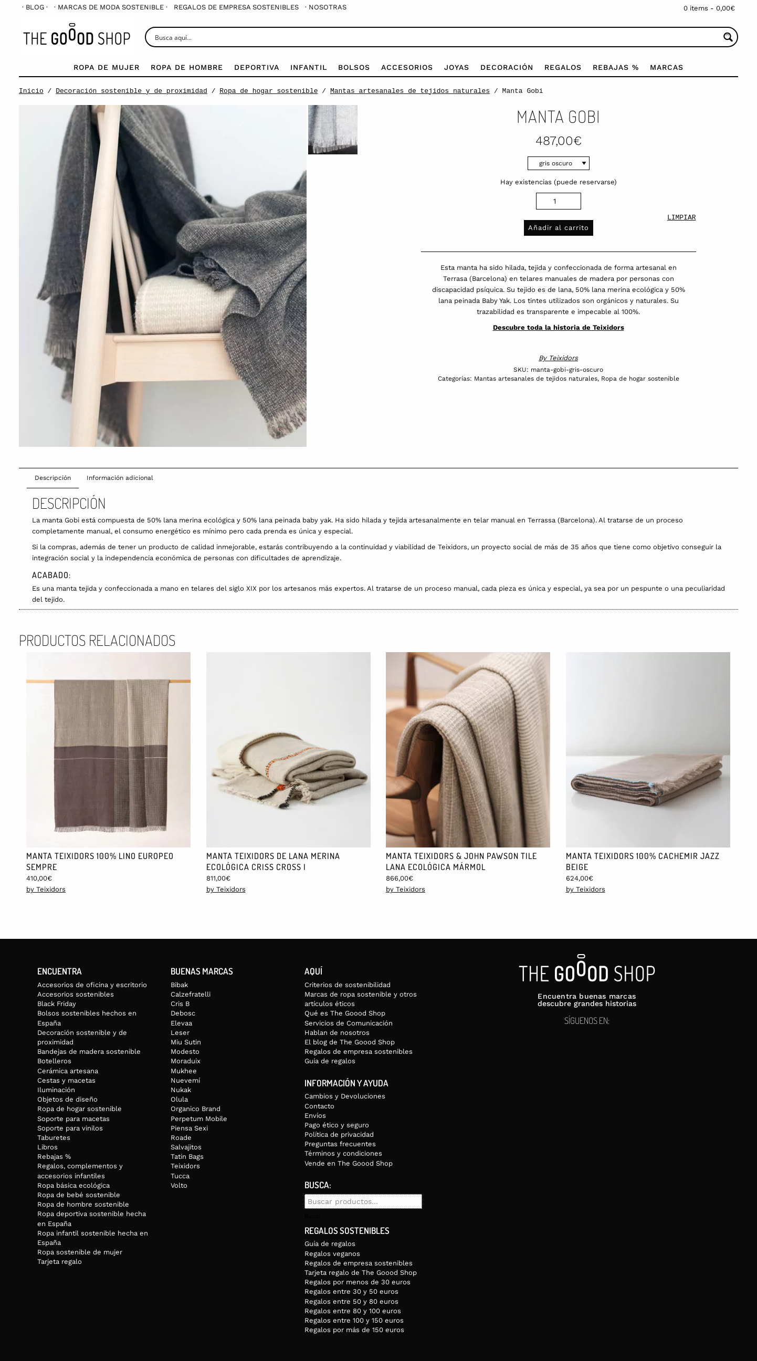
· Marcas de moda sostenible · (110, 7)
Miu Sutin (186, 1042)
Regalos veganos (332, 1254)
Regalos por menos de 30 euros (357, 1282)
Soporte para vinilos (70, 1128)
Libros (47, 1147)
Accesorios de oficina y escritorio (92, 985)
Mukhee (184, 1071)
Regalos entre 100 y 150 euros (354, 1320)
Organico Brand (195, 1109)
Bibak (179, 985)
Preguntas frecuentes (340, 1144)
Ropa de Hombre (187, 67)
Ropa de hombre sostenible (83, 1204)
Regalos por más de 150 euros (354, 1330)
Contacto (319, 1106)
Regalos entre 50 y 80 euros (351, 1301)
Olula (179, 1099)
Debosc (183, 1013)
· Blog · (35, 7)
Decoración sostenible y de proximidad (131, 91)
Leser (180, 1033)
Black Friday (56, 1004)
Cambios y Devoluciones (344, 1096)
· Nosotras (325, 7)
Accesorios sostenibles (75, 994)
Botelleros (54, 1061)
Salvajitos (186, 1147)
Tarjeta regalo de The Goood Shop (360, 1272)
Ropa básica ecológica (73, 1185)
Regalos (563, 67)
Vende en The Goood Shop (348, 1163)
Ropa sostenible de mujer (79, 1252)
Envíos (315, 1115)
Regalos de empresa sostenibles (236, 7)
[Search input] (436, 37)
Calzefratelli (191, 994)
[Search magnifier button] (728, 37)
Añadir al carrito (558, 228)
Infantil (308, 67)
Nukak (181, 1090)
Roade (181, 1138)
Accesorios (407, 67)
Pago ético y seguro (336, 1125)
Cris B (180, 1004)
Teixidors (563, 358)
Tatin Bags (187, 1156)
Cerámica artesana (67, 1071)
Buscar (312, 1216)
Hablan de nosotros (337, 1033)
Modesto (185, 1051)
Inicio (31, 91)
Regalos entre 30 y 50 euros (351, 1291)
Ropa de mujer (106, 67)
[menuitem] (35, 7)
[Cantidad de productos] (558, 201)
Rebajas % (616, 67)
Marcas (667, 67)
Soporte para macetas (73, 1119)
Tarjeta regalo (59, 1261)
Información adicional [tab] (120, 477)
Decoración (506, 67)
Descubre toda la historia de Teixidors (558, 327)
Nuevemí (185, 1080)
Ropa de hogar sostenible (268, 91)
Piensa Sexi (189, 1128)
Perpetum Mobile (199, 1119)
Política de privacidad (339, 1134)
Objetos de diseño (67, 1099)
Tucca (180, 1176)
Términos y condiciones (343, 1153)
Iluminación (56, 1090)
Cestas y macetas (66, 1080)
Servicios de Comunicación (348, 1023)
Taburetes (53, 1138)
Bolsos (354, 67)
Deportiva (256, 67)
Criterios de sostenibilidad (347, 985)
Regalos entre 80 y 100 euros (352, 1311)
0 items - (709, 8)
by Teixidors (46, 889)
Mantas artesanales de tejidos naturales (410, 91)
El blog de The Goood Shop (349, 1042)
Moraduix (186, 1061)
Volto (179, 1185)
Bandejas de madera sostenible (89, 1051)
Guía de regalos (329, 1061)
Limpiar (681, 218)
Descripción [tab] (53, 477)
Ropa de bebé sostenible (78, 1195)
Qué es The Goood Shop (344, 1013)
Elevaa (181, 1023)
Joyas (456, 67)
